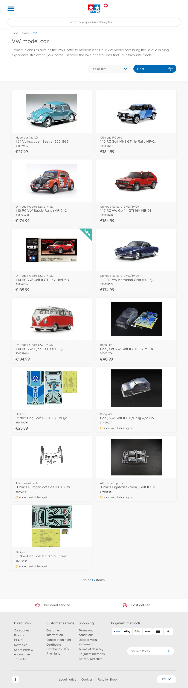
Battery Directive (90, 659)
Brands (25, 33)
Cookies (87, 679)
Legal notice (67, 679)
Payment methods (92, 654)
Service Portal (150, 651)
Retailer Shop (107, 679)
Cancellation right (58, 640)
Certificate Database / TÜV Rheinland (57, 649)
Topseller (20, 659)
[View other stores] (106, 5)
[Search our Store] (94, 22)
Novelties (20, 645)
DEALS (18, 640)
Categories (21, 630)
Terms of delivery (91, 649)
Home (15, 33)
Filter (155, 68)
